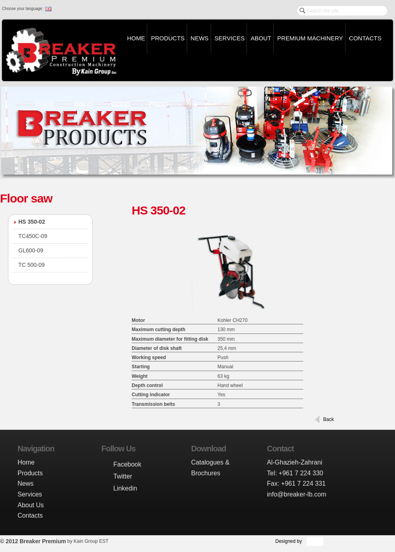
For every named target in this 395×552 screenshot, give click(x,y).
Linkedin (125, 488)
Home (136, 38)
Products (167, 38)
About (261, 38)
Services (230, 38)
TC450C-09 (32, 236)
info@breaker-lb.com (296, 494)
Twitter (122, 476)
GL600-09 (30, 250)
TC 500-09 (31, 265)
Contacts (365, 38)
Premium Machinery (310, 38)
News (200, 38)
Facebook (127, 464)
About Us (31, 505)
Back (328, 419)
